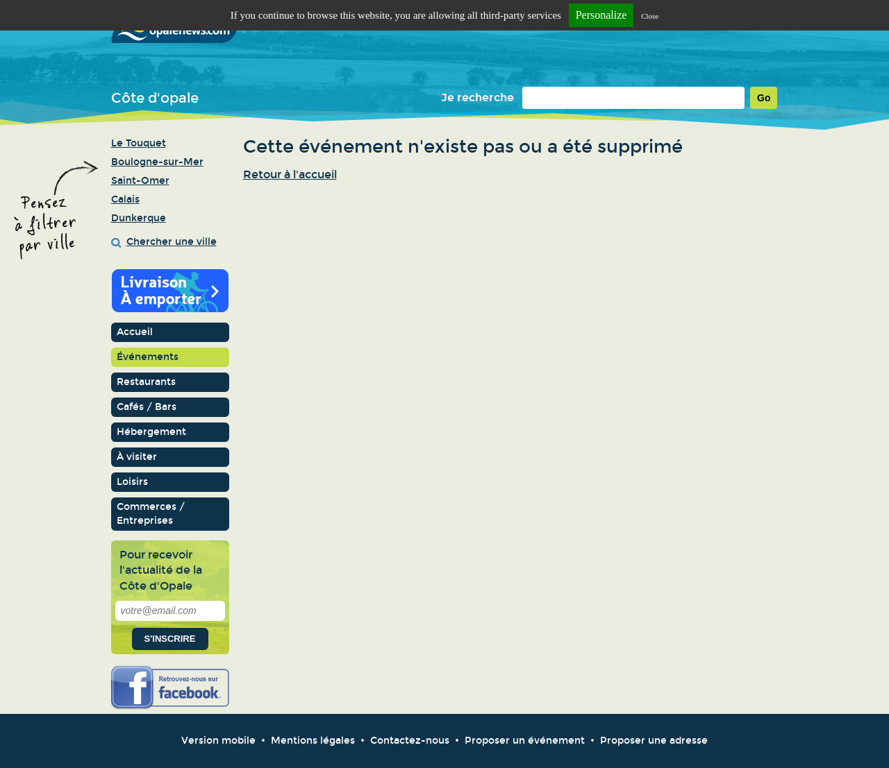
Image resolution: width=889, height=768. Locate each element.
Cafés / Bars (146, 407)
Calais (125, 199)
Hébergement (151, 432)
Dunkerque (138, 218)
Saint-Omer (140, 181)
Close (649, 16)
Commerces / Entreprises (151, 514)
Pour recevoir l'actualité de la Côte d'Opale (160, 570)
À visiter (137, 457)
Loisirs (132, 482)
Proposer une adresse (654, 740)
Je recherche (477, 97)
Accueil (135, 332)
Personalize (601, 15)
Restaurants (146, 382)
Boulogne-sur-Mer (157, 162)
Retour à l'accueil (290, 174)
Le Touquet (138, 143)
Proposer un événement (525, 740)
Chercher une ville (171, 242)
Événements (147, 357)
